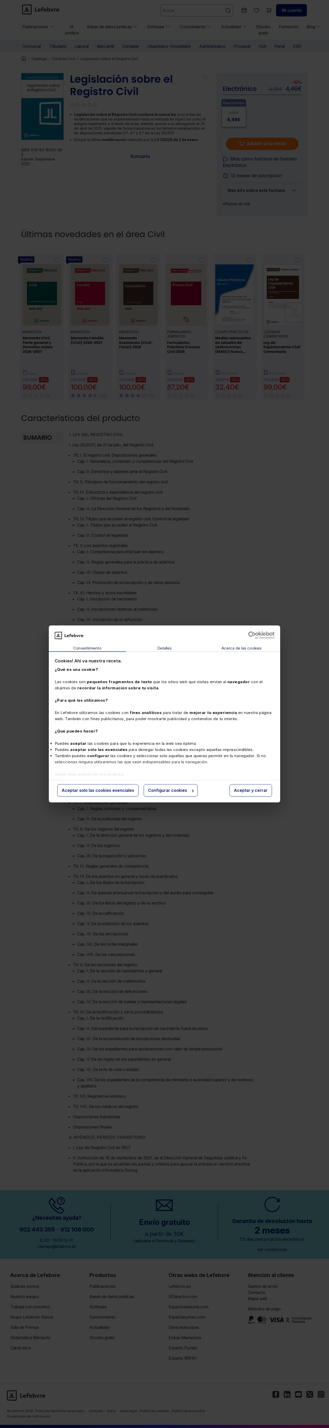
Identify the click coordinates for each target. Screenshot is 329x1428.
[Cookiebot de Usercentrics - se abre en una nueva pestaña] (252, 635)
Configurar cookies (171, 790)
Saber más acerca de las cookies (89, 774)
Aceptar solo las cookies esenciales (98, 790)
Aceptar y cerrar (251, 790)
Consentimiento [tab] (87, 648)
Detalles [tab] (164, 648)
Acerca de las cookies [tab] (242, 648)
